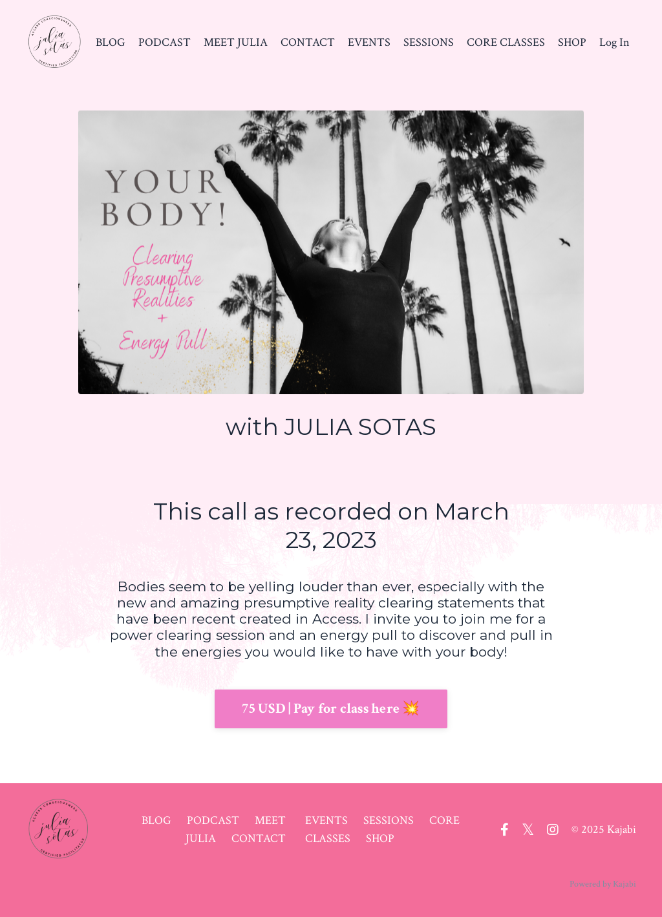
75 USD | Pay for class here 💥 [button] (331, 708)
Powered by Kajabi (603, 884)
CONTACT (308, 42)
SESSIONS (428, 42)
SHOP (572, 42)
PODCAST (164, 42)
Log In (614, 42)
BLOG (110, 42)
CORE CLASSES (506, 42)
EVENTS (369, 42)
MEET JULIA (236, 42)
